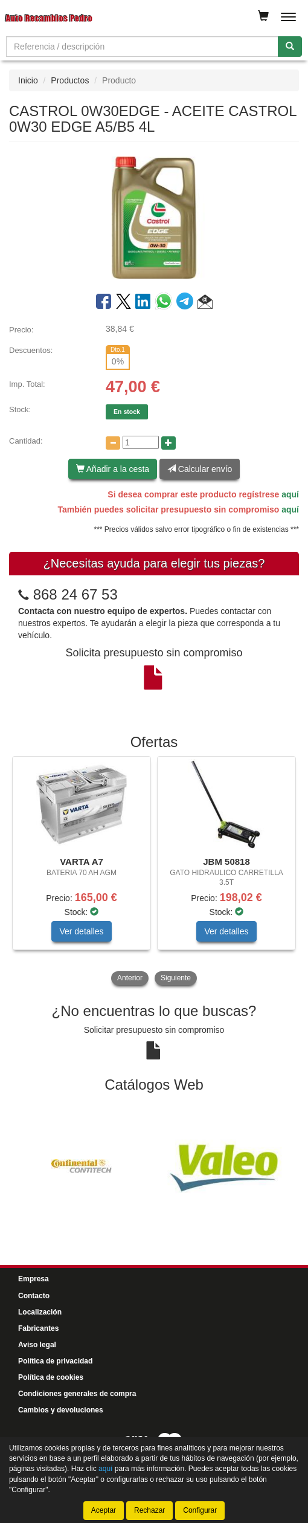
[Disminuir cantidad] (113, 443)
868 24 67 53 (75, 594)
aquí (290, 494)
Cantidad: (26, 440)
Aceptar (103, 1510)
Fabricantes (38, 1328)
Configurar (200, 1510)
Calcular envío (199, 469)
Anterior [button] (130, 978)
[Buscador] (142, 46)
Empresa (33, 1279)
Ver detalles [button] (81, 931)
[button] (205, 303)
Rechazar (149, 1510)
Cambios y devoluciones (60, 1410)
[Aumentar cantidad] (168, 443)
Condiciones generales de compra (77, 1393)
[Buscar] (290, 46)
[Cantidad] (141, 442)
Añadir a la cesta (112, 469)
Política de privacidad (55, 1361)
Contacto (34, 1296)
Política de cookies (50, 1377)
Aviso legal (37, 1344)
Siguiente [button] (176, 978)
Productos (70, 80)
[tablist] (154, 872)
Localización (40, 1312)
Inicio (28, 80)
